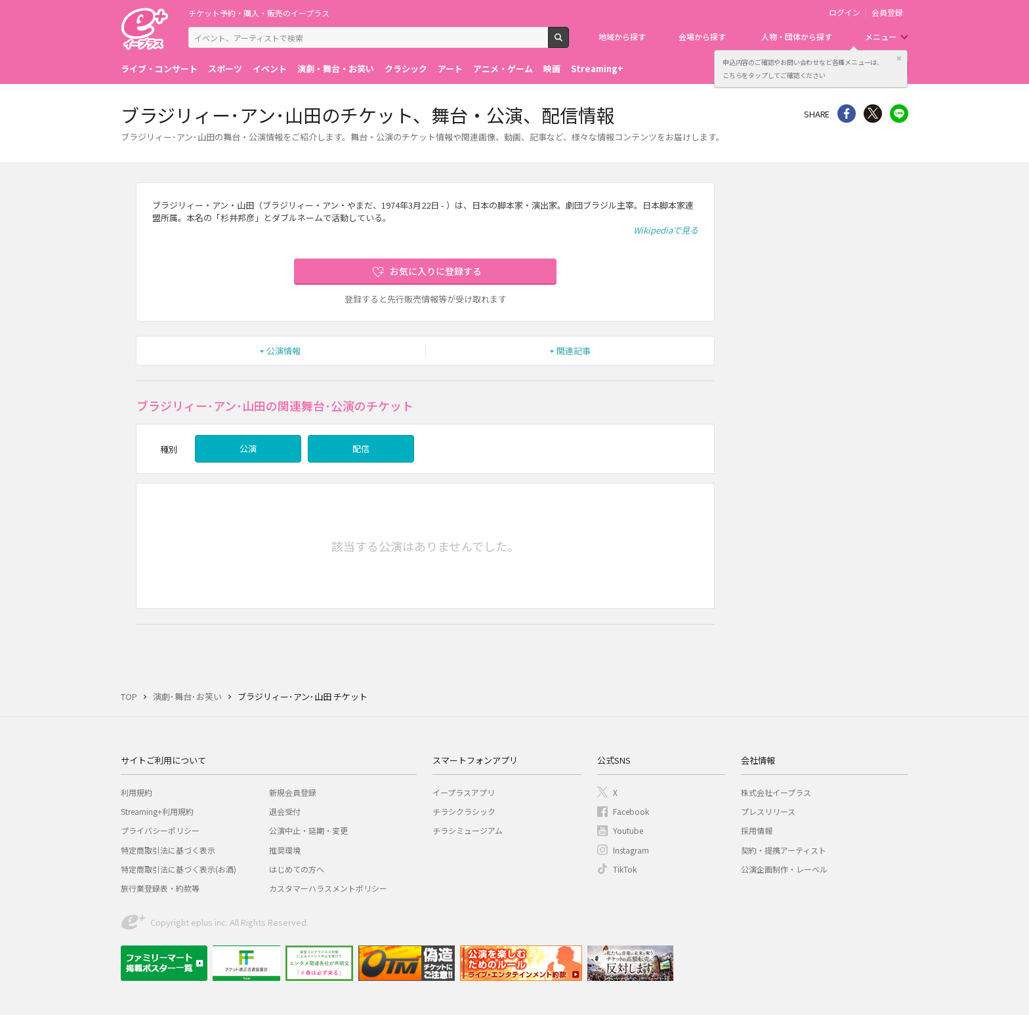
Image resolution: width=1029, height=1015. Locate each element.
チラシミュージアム (467, 830)
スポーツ (225, 68)
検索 (568, 42)
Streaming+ (597, 68)
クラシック (406, 68)
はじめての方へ (296, 869)
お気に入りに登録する (436, 271)
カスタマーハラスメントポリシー (328, 888)
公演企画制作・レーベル (784, 869)
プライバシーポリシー (160, 830)
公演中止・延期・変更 (308, 830)
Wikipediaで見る (665, 230)
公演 (248, 448)
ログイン (844, 12)
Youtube (628, 830)
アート (450, 68)
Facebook (631, 811)
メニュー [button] (880, 36)
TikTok (625, 869)
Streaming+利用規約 (157, 811)
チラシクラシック (463, 811)
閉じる (899, 58)
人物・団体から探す (796, 36)
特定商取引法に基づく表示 (168, 850)
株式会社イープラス (776, 792)
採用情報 (756, 830)
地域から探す (622, 36)
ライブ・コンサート (159, 68)
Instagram (631, 850)
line (899, 113)
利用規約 (136, 792)
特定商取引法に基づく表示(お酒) (178, 869)
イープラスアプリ (463, 792)
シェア (846, 113)
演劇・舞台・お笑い (335, 68)
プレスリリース (768, 811)
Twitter (873, 113)
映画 (551, 68)
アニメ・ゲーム (503, 68)
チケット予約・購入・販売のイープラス (258, 12)
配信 (360, 448)
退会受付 (285, 811)
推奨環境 (285, 850)
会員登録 (887, 12)
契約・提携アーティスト (783, 850)
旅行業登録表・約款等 (160, 888)
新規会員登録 (292, 792)
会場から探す (702, 36)
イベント (270, 68)
